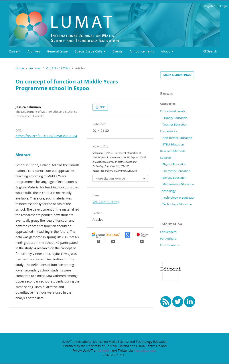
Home (20, 68)
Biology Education (174, 178)
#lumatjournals (145, 350)
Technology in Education (178, 197)
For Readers (168, 232)
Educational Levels (172, 111)
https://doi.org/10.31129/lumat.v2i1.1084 (46, 136)
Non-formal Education (177, 138)
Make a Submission (177, 75)
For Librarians (169, 245)
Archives (34, 51)
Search (210, 51)
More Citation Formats (111, 178)
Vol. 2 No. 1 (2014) (58, 68)
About (166, 51)
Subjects (166, 158)
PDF (102, 107)
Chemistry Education (176, 171)
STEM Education (173, 144)
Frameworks (168, 131)
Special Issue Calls (89, 51)
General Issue (57, 51)
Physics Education (174, 164)
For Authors (168, 238)
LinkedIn (104, 350)
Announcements (142, 51)
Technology (168, 191)
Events (117, 51)
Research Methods (172, 151)
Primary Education (174, 118)
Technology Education (177, 204)
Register (209, 6)
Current (14, 51)
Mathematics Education (178, 184)
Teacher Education (174, 124)
